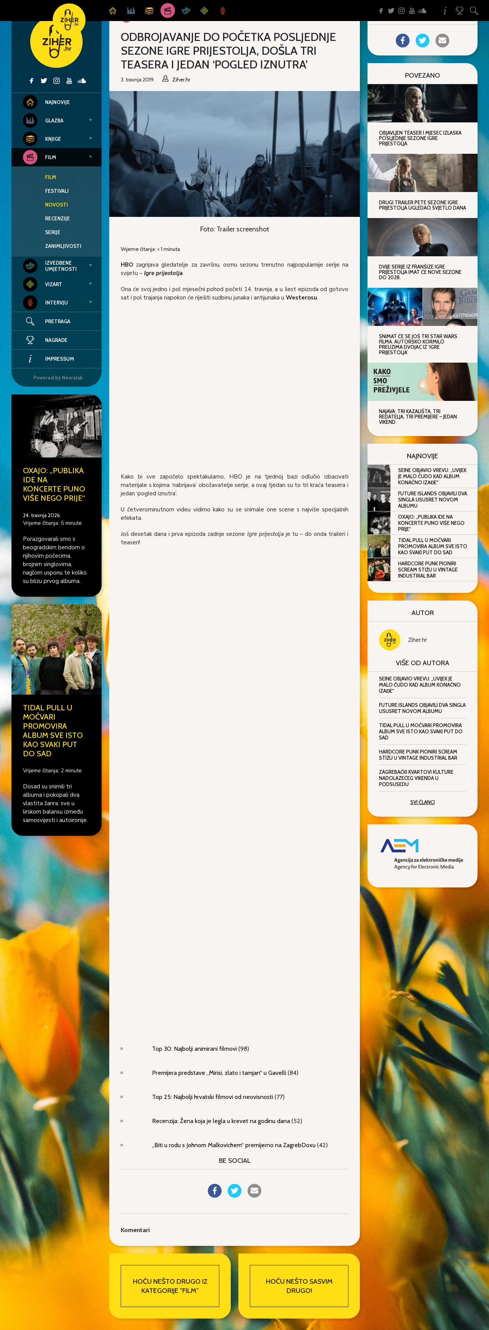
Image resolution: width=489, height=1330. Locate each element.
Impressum (48, 359)
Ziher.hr (417, 640)
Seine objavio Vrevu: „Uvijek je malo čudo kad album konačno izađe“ (432, 476)
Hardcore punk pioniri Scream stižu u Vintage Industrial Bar (428, 569)
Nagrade (45, 340)
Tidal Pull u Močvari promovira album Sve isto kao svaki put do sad (53, 730)
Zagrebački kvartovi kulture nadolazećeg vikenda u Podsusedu (416, 778)
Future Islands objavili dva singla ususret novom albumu (432, 499)
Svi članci (422, 802)
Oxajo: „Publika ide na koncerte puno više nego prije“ (54, 484)
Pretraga (57, 321)
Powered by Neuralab (58, 377)
